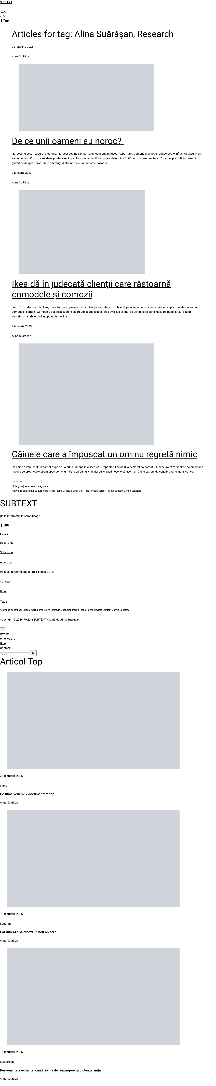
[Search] (33, 653)
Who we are (7, 638)
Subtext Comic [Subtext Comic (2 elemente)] (123, 490)
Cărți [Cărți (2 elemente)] (45, 490)
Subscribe (6, 552)
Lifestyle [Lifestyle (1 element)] (67, 490)
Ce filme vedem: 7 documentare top (27, 794)
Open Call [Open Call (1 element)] (78, 490)
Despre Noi (7, 542)
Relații (11, 1061)
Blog (3, 591)
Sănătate (5, 923)
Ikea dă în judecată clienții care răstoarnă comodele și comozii (91, 289)
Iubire (3, 1061)
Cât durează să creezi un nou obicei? (28, 932)
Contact (5, 581)
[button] (3, 16)
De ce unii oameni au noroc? (68, 141)
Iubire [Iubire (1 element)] (59, 490)
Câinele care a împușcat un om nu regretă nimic (104, 454)
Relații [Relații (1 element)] (101, 490)
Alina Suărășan (21, 56)
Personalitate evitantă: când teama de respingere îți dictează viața (50, 1070)
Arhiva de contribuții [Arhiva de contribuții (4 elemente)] (23, 490)
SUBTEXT (6, 2)
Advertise (6, 562)
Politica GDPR (45, 571)
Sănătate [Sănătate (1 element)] (136, 490)
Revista (4, 634)
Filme (3, 785)
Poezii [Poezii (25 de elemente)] (87, 490)
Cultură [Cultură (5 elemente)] (38, 490)
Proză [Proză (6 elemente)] (94, 490)
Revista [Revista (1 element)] (110, 490)
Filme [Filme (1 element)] (52, 490)
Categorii (17, 486)
